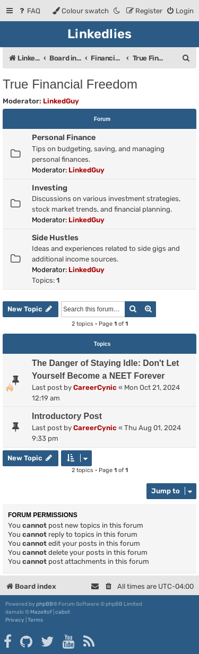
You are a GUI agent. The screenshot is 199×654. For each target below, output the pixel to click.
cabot (62, 612)
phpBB (44, 604)
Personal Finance (64, 137)
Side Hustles (55, 237)
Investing (49, 188)
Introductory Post (67, 416)
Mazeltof (41, 612)
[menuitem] (29, 11)
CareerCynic (95, 387)
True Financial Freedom (70, 84)
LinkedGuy (61, 101)
